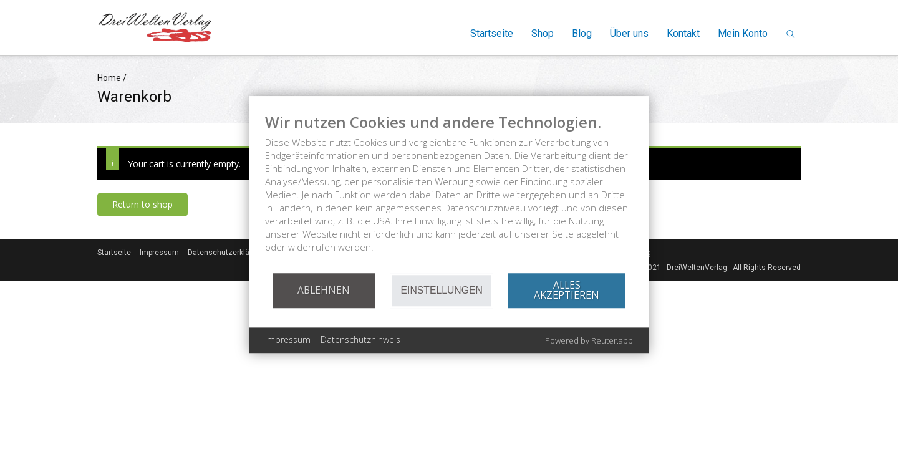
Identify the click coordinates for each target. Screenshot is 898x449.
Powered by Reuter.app (589, 340)
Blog (582, 33)
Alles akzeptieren (566, 290)
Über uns (629, 33)
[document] (449, 192)
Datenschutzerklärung (226, 252)
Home (109, 78)
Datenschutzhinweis (360, 339)
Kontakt (683, 33)
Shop (542, 33)
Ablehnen (323, 290)
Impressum (159, 252)
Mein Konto (743, 33)
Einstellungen (442, 290)
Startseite (491, 33)
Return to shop (142, 204)
